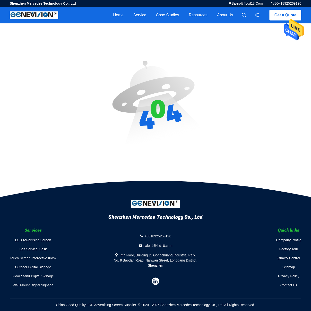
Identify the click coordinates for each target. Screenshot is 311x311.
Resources (198, 15)
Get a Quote (285, 15)
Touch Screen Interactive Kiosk (33, 258)
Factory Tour (288, 249)
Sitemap (289, 267)
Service (139, 15)
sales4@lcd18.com (247, 3)
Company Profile (289, 240)
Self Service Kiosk (33, 249)
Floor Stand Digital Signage (33, 276)
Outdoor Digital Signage (33, 267)
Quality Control (288, 258)
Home (118, 15)
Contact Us (288, 285)
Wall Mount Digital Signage (33, 285)
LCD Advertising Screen (33, 240)
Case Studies (167, 15)
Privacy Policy (288, 276)
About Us (225, 15)
